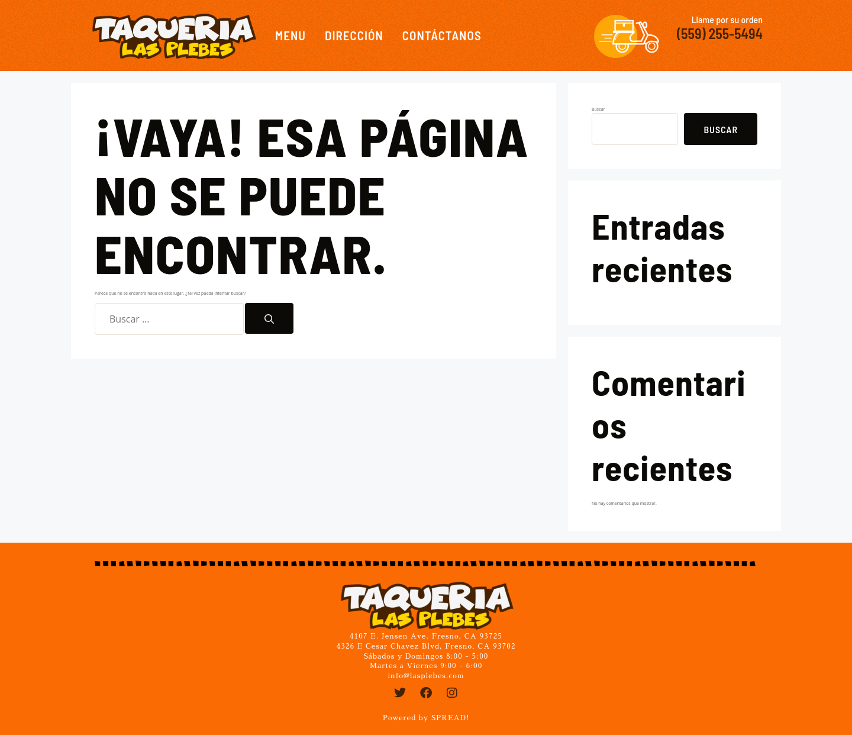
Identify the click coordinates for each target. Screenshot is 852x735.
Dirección (354, 35)
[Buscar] (269, 318)
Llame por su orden (727, 19)
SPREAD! (450, 717)
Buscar (598, 109)
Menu (290, 35)
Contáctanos (442, 35)
